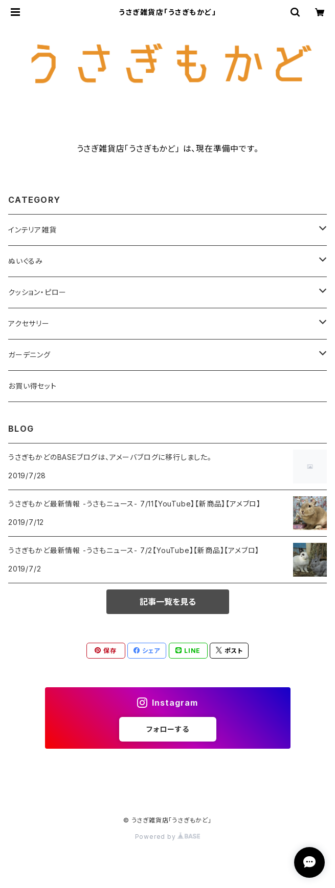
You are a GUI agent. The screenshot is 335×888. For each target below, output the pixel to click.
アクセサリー (29, 323)
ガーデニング (29, 354)
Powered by (167, 836)
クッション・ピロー (37, 292)
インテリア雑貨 (32, 229)
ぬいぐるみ (25, 261)
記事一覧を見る (168, 602)
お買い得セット (32, 386)
